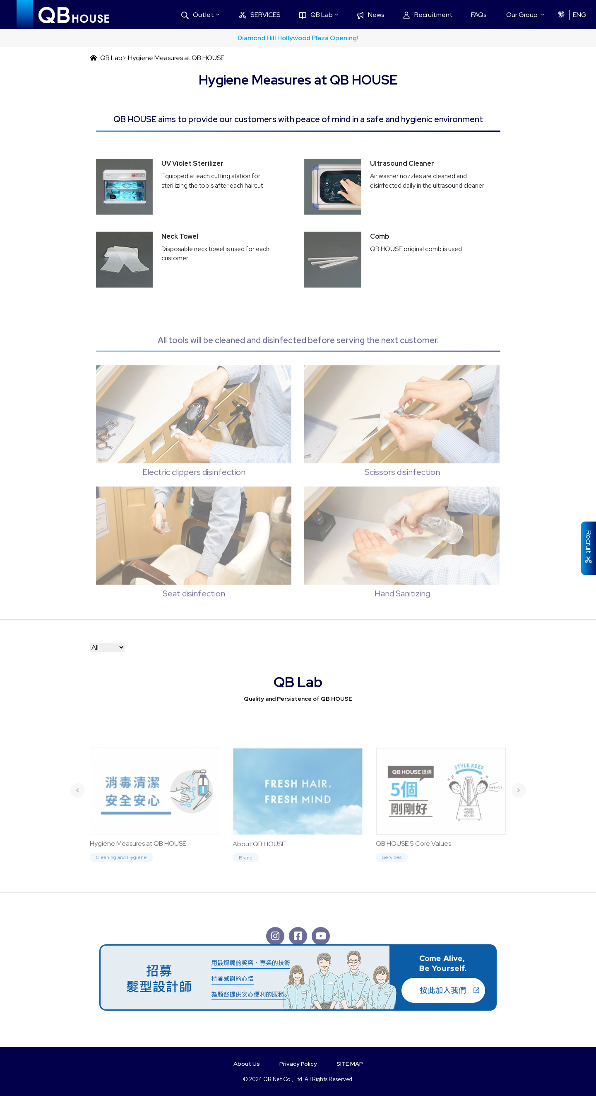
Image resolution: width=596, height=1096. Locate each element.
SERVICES (260, 14)
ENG (579, 14)
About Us (246, 1063)
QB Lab (316, 14)
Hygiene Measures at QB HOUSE (176, 57)
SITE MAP (349, 1063)
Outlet (197, 14)
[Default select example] (107, 647)
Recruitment (428, 14)
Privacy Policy (298, 1063)
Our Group (522, 14)
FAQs (479, 14)
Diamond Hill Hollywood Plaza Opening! (298, 38)
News (370, 14)
